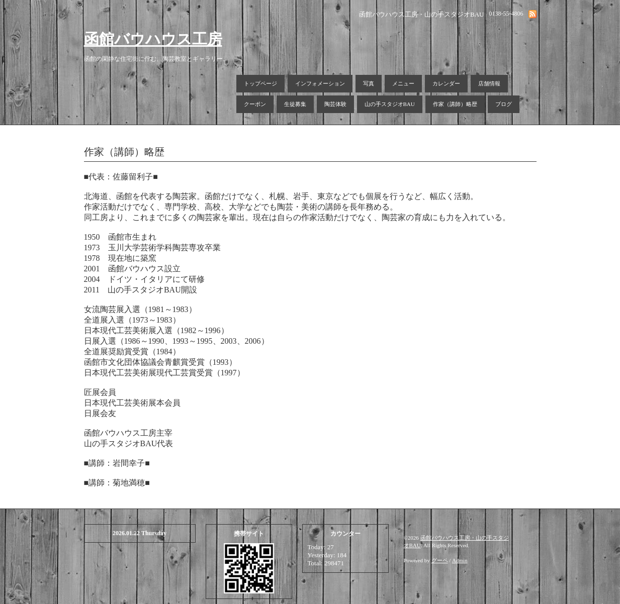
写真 (368, 83)
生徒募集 (295, 104)
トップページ (260, 83)
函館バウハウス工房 (153, 39)
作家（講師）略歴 (455, 104)
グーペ (439, 560)
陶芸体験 (335, 104)
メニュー (403, 83)
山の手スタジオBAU (390, 104)
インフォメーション (320, 83)
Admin (460, 560)
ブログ (503, 104)
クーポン (255, 104)
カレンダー (446, 83)
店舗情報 (489, 83)
